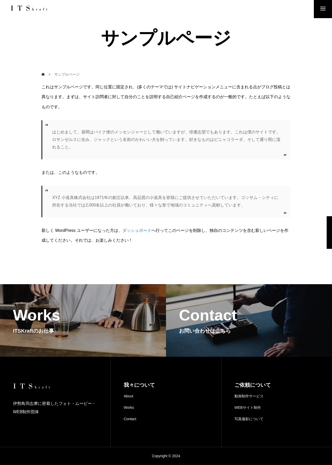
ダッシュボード (136, 230)
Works (129, 407)
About (128, 396)
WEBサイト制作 (247, 407)
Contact (130, 419)
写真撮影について (249, 419)
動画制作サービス (249, 396)
